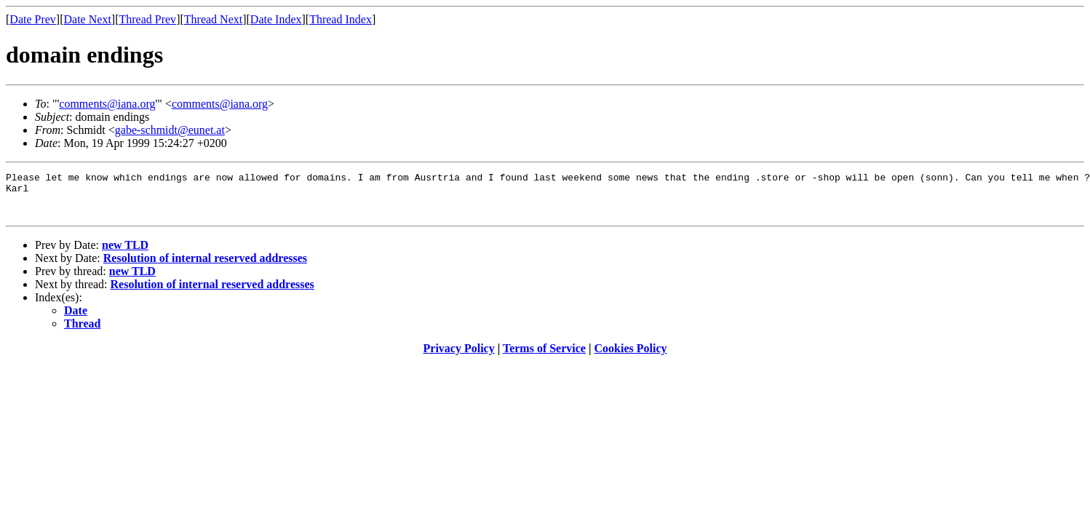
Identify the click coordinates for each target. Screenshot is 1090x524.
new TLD (125, 253)
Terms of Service (544, 357)
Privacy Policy (459, 357)
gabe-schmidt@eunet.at (170, 130)
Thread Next (213, 19)
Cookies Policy (630, 357)
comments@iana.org (107, 104)
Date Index (276, 19)
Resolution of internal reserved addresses (205, 267)
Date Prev (32, 19)
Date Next (87, 19)
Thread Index (340, 19)
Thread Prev (147, 19)
